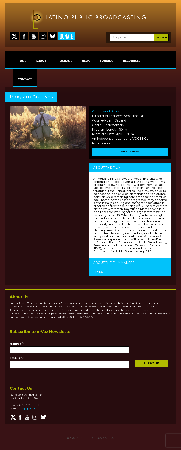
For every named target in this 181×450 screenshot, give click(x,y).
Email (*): (17, 358)
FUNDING (106, 60)
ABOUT (41, 60)
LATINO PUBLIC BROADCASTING (94, 437)
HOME (21, 60)
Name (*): (17, 344)
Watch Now (130, 151)
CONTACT (25, 79)
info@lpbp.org (28, 408)
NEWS (86, 60)
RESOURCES (131, 60)
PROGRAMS (64, 60)
